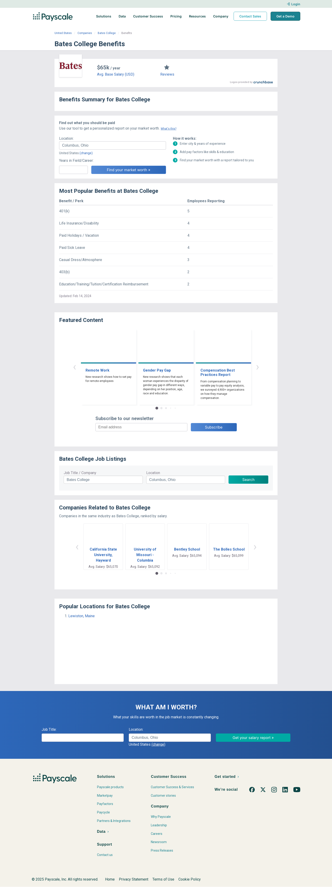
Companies (84, 33)
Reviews (167, 74)
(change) (86, 153)
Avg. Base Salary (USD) (115, 74)
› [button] (257, 366)
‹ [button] (74, 366)
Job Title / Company (80, 473)
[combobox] (112, 145)
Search (248, 479)
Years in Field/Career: (76, 160)
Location (153, 473)
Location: (66, 138)
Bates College (107, 33)
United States (63, 33)
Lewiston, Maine (81, 616)
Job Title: (49, 729)
